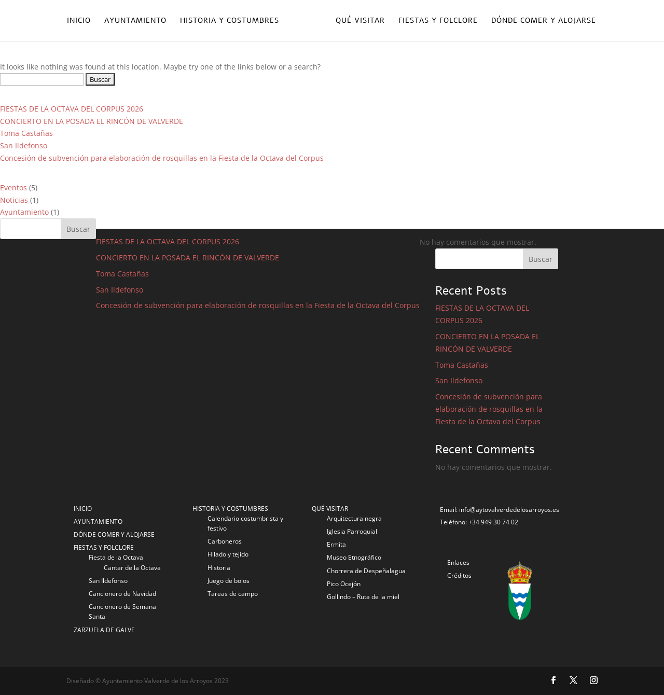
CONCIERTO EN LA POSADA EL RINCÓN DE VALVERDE (91, 121)
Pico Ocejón (344, 583)
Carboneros (225, 541)
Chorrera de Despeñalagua (366, 570)
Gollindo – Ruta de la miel (363, 596)
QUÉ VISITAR (330, 508)
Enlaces (458, 562)
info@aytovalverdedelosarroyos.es (509, 509)
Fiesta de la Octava (116, 557)
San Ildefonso (23, 145)
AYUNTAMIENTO (98, 521)
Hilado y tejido (228, 554)
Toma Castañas (26, 133)
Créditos (459, 575)
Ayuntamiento (135, 21)
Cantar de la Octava (132, 567)
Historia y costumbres (229, 21)
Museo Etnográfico (354, 557)
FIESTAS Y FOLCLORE (104, 547)
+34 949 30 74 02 (493, 522)
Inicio (79, 21)
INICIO (83, 508)
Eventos (13, 187)
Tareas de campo (233, 593)
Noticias (14, 200)
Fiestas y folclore (438, 21)
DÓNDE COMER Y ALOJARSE (114, 534)
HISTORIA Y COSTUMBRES (230, 508)
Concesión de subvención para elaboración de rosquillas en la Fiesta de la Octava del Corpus (162, 158)
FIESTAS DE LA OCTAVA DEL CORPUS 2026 (71, 109)
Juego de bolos (229, 580)
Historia (219, 567)
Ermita (336, 544)
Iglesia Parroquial (352, 531)
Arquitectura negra (354, 518)
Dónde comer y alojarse (543, 21)
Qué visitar (360, 21)
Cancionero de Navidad (122, 593)
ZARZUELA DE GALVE (104, 630)
